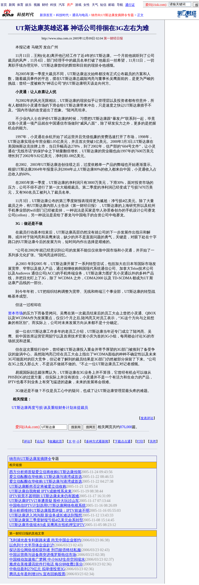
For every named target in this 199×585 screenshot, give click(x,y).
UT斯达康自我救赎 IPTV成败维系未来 (40, 491)
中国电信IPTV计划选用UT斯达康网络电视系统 (47, 506)
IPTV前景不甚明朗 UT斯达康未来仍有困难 (44, 496)
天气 (95, 5)
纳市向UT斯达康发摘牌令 (30, 459)
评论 (27, 441)
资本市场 (15, 313)
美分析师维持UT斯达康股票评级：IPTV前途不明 (49, 511)
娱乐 (28, 5)
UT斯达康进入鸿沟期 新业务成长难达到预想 (45, 515)
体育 (20, 5)
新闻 (12, 5)
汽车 (62, 5)
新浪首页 (46, 15)
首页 (4, 5)
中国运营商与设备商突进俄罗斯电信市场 (42, 555)
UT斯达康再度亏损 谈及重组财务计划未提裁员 (50, 408)
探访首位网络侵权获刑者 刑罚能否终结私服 (45, 550)
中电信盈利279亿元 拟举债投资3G (37, 569)
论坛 (40, 441)
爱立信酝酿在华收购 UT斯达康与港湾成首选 (45, 477)
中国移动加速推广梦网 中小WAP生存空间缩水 (47, 559)
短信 (103, 5)
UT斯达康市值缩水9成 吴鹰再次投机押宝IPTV (47, 525)
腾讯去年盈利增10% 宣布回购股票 (37, 574)
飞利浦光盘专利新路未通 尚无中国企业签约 (45, 540)
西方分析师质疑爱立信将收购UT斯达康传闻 (45, 472)
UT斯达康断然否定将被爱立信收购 (37, 486)
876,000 (126, 427)
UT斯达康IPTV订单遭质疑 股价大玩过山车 (44, 501)
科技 (53, 5)
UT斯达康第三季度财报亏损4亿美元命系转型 (46, 520)
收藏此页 (55, 441)
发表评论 (147, 418)
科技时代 (62, 15)
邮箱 (111, 5)
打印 (140, 441)
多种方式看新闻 (97, 441)
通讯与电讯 (80, 15)
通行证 (130, 5)
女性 (86, 5)
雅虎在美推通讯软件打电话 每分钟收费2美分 (46, 564)
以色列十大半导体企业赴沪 (31, 545)
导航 (120, 5)
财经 (45, 5)
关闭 (153, 441)
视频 (37, 5)
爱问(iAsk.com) (27, 427)
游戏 (78, 5)
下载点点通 (123, 441)
